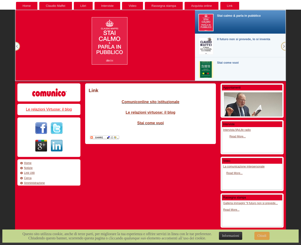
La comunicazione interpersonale (244, 166)
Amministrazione (34, 183)
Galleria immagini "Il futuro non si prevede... (250, 203)
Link (230, 6)
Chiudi (261, 235)
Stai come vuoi (150, 123)
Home (27, 6)
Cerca (28, 178)
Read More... (238, 136)
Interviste (107, 6)
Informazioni (230, 235)
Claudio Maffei (55, 6)
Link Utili (29, 173)
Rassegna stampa (163, 6)
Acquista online (201, 6)
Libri (83, 6)
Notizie (28, 168)
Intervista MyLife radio (237, 130)
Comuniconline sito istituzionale (150, 102)
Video (132, 6)
